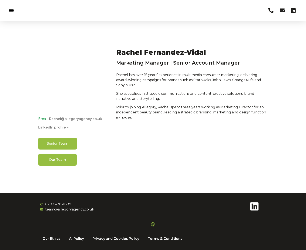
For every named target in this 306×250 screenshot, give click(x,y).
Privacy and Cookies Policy (115, 239)
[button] (11, 10)
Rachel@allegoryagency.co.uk (75, 119)
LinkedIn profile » (53, 127)
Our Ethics (51, 239)
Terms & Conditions (165, 239)
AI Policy (76, 239)
